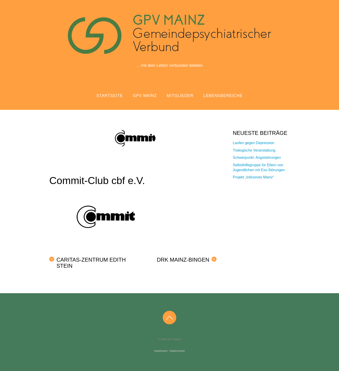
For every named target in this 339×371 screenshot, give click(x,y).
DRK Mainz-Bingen (187, 260)
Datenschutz (177, 351)
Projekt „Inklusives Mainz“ (253, 177)
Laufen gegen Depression (253, 143)
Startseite (110, 95)
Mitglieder (180, 95)
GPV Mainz (145, 95)
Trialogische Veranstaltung (254, 150)
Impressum (160, 351)
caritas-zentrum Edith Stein (87, 263)
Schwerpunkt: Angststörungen (257, 157)
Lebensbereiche (222, 95)
